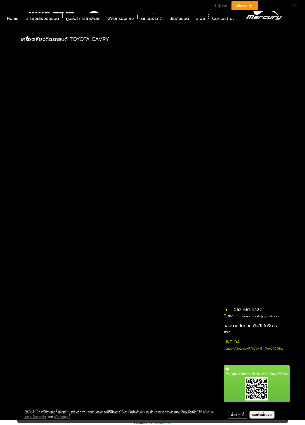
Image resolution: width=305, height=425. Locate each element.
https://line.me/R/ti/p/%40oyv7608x (253, 348)
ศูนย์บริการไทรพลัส (83, 18)
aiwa (200, 18)
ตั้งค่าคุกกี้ (237, 415)
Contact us (223, 18)
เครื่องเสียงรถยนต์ (42, 18)
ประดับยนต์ (179, 18)
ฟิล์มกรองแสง (121, 18)
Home (12, 18)
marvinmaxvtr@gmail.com (259, 316)
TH (293, 5)
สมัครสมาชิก (244, 5)
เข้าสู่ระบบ (220, 5)
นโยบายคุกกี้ (62, 417)
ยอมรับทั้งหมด (262, 415)
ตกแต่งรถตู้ (151, 18)
